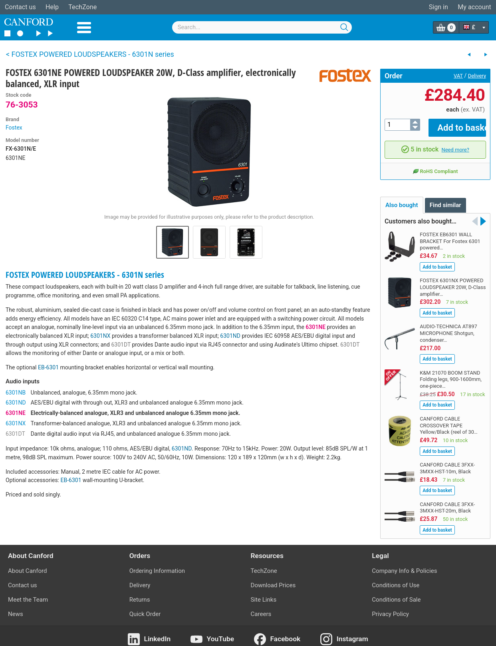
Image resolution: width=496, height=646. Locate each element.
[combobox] (262, 27)
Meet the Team (28, 594)
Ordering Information (157, 564)
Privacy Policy (390, 608)
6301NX (100, 336)
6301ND (230, 336)
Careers (261, 608)
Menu (84, 27)
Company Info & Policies (404, 564)
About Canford (27, 564)
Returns (139, 594)
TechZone (82, 7)
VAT (458, 76)
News (15, 608)
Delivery (477, 76)
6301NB (16, 392)
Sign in (438, 7)
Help (52, 7)
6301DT (121, 344)
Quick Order (145, 608)
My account (474, 7)
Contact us (20, 7)
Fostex (14, 127)
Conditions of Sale (396, 594)
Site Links (264, 594)
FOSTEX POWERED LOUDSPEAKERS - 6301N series (85, 274)
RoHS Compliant (435, 165)
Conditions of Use (395, 579)
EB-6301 (48, 367)
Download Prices (273, 579)
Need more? (455, 144)
